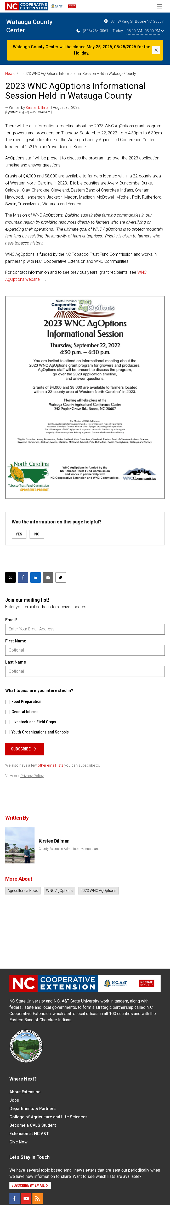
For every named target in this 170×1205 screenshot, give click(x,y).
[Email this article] (48, 577)
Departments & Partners (32, 1108)
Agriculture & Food (23, 890)
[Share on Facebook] (23, 577)
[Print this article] (60, 577)
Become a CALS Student (32, 1125)
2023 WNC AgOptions (98, 890)
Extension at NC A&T (29, 1133)
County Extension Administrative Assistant (69, 849)
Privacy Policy (32, 776)
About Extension (25, 1091)
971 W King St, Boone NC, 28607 (133, 21)
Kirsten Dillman (38, 107)
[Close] (156, 50)
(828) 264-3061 (92, 30)
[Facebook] (14, 1198)
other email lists (51, 765)
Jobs (14, 1100)
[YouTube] (26, 1198)
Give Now (18, 1142)
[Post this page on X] (10, 577)
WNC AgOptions (59, 890)
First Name (15, 641)
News (10, 73)
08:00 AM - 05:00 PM (145, 31)
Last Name (15, 662)
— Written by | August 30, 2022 (42, 107)
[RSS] (37, 1198)
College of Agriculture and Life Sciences (48, 1116)
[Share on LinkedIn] (35, 577)
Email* (11, 619)
